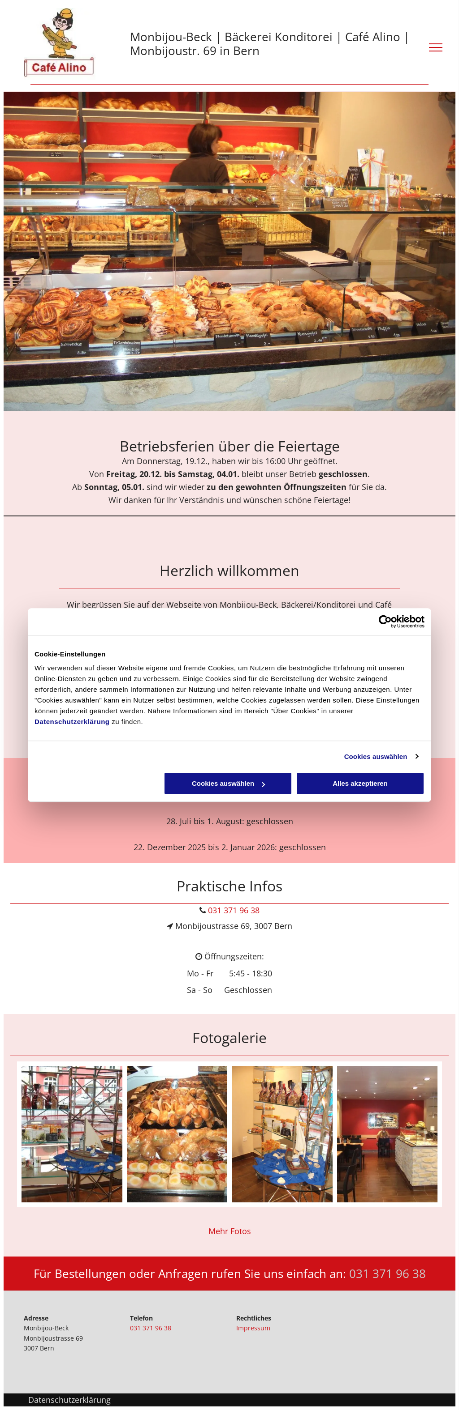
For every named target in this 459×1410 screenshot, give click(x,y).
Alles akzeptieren (360, 783)
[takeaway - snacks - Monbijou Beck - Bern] (177, 1134)
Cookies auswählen (375, 756)
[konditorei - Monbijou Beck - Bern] (72, 1134)
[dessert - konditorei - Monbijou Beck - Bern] (282, 1134)
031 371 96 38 (234, 910)
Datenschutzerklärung (72, 721)
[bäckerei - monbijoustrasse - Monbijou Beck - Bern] (387, 1134)
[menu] (435, 47)
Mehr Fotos (229, 1231)
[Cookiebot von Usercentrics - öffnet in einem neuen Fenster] (385, 621)
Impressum (253, 1328)
